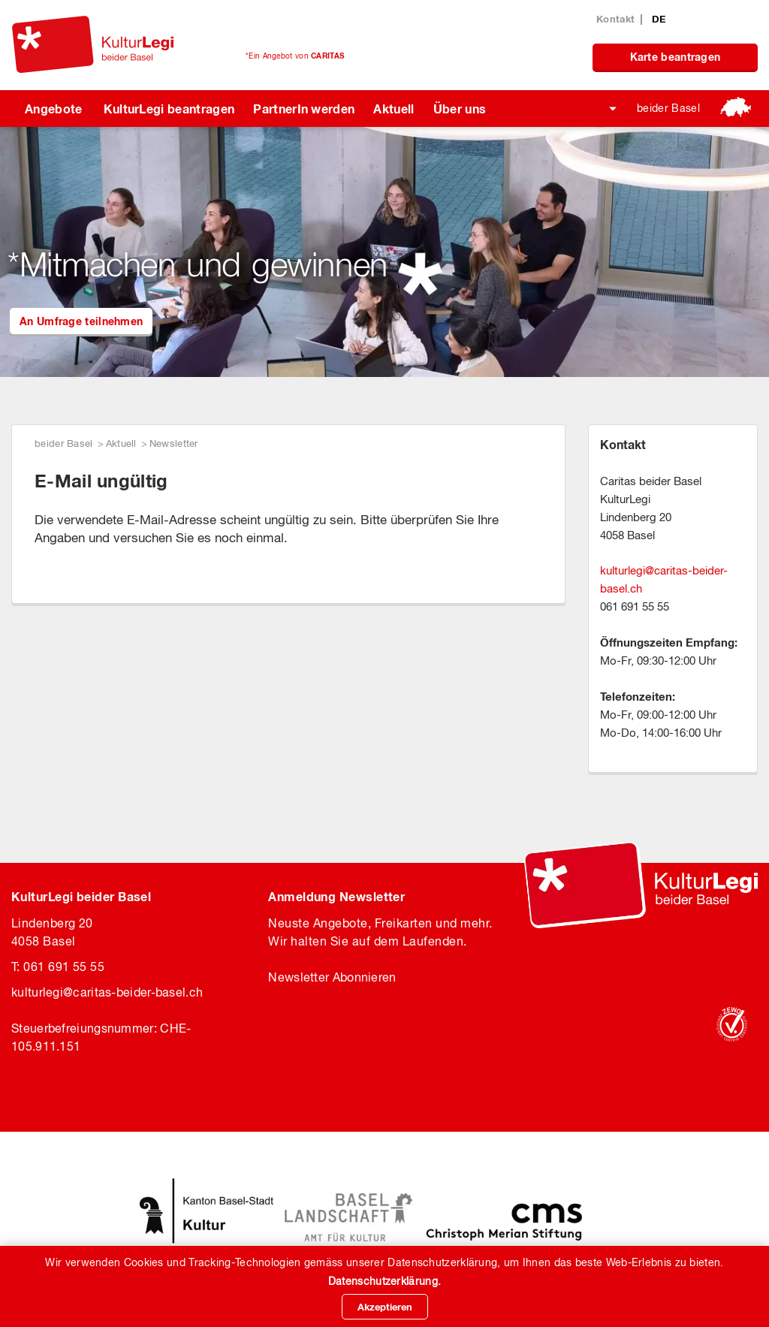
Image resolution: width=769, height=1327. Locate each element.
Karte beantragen (675, 56)
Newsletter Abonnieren (332, 977)
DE (659, 19)
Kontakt (615, 19)
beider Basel (668, 108)
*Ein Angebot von (295, 55)
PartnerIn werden (303, 108)
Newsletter (173, 443)
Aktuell (393, 108)
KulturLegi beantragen (169, 108)
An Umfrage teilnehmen (81, 321)
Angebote (54, 108)
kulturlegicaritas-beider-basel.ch (107, 992)
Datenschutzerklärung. (384, 1281)
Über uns (460, 108)
